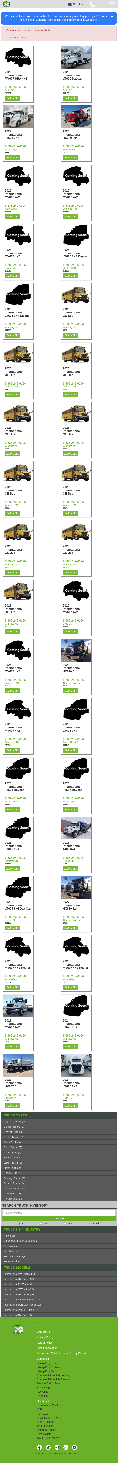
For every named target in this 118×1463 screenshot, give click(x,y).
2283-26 (66, 449)
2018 (77, 846)
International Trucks (48, 1405)
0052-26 (66, 389)
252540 (66, 627)
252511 (8, 745)
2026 (77, 312)
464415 (8, 804)
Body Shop (43, 1387)
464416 (66, 804)
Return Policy (44, 1342)
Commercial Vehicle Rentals (53, 1379)
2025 (77, 135)
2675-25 (66, 152)
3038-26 (8, 567)
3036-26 (8, 508)
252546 (8, 271)
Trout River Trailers (48, 1438)
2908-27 (66, 923)
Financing (42, 1395)
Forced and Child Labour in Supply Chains (61, 1353)
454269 (66, 271)
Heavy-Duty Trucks (48, 1363)
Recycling (42, 1391)
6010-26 (8, 627)
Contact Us (43, 1332)
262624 (8, 982)
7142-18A (67, 864)
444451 (66, 1041)
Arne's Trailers (45, 1421)
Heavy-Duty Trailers (48, 1367)
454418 (66, 745)
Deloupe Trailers (46, 1429)
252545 (8, 212)
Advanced (94, 1223)
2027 (77, 905)
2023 (19, 75)
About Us (42, 1326)
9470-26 (66, 330)
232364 (8, 93)
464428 (8, 923)
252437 (66, 212)
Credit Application (47, 1348)
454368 (8, 330)
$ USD (75, 4)
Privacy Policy (45, 1337)
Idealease (42, 1413)
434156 (66, 93)
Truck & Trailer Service (50, 1383)
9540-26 (8, 389)
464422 (8, 864)
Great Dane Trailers (48, 1417)
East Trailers (44, 1434)
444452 (66, 1101)
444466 (8, 152)
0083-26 (8, 449)
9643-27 (8, 1101)
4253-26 (66, 686)
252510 (8, 686)
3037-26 (66, 508)
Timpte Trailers (45, 1426)
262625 (66, 982)
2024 (19, 135)
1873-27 (8, 1041)
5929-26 (66, 567)
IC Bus (41, 1409)
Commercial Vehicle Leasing (53, 1375)
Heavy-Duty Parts (47, 1371)
